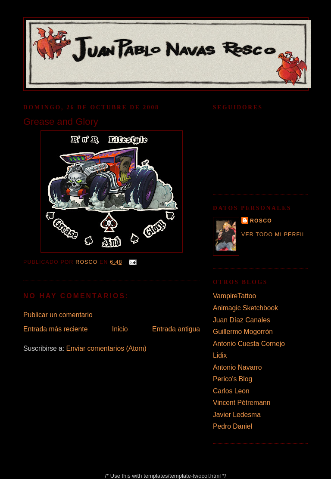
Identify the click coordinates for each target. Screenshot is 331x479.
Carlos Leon (231, 391)
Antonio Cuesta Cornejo (249, 343)
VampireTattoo (234, 296)
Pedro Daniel (232, 426)
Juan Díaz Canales (241, 320)
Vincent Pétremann (241, 402)
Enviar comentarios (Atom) (106, 348)
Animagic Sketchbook (245, 308)
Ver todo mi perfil (273, 235)
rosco (261, 221)
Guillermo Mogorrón (243, 331)
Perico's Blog (232, 379)
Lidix (220, 355)
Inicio (120, 329)
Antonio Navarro (237, 367)
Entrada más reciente (55, 329)
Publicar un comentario (58, 314)
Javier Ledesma (237, 414)
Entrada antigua (176, 329)
